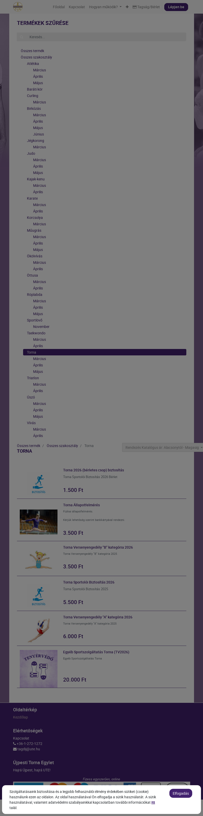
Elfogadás (181, 806)
